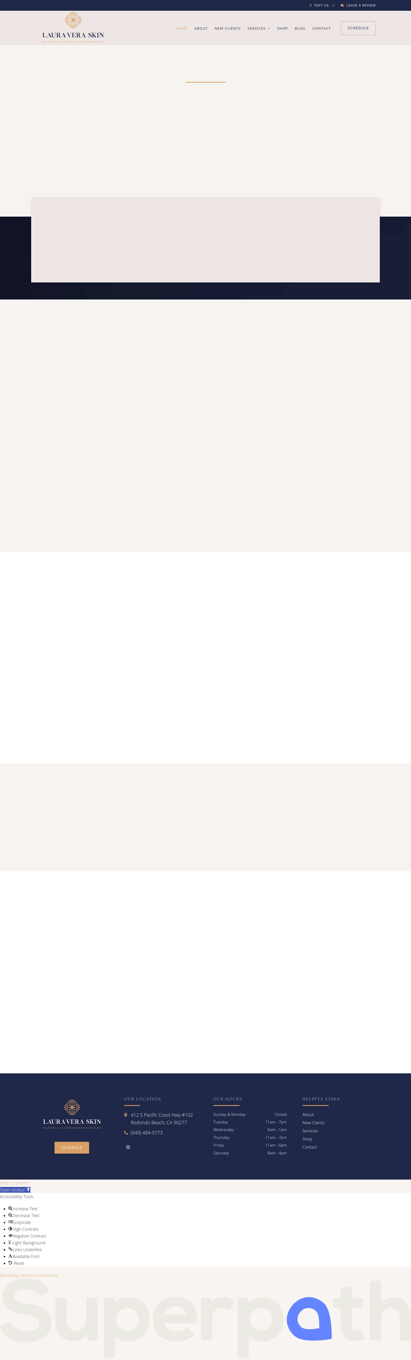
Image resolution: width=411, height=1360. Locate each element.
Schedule (358, 27)
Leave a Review (361, 5)
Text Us (321, 5)
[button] (15, 1190)
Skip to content (14, 1183)
